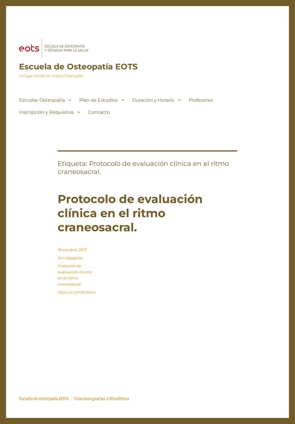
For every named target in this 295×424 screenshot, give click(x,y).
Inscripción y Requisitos (46, 112)
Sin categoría (70, 257)
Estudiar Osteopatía (42, 100)
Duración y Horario (153, 100)
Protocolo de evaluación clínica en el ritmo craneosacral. (130, 213)
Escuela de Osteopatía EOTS (78, 66)
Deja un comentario (76, 292)
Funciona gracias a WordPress (101, 398)
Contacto (99, 112)
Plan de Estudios (98, 100)
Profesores (201, 100)
